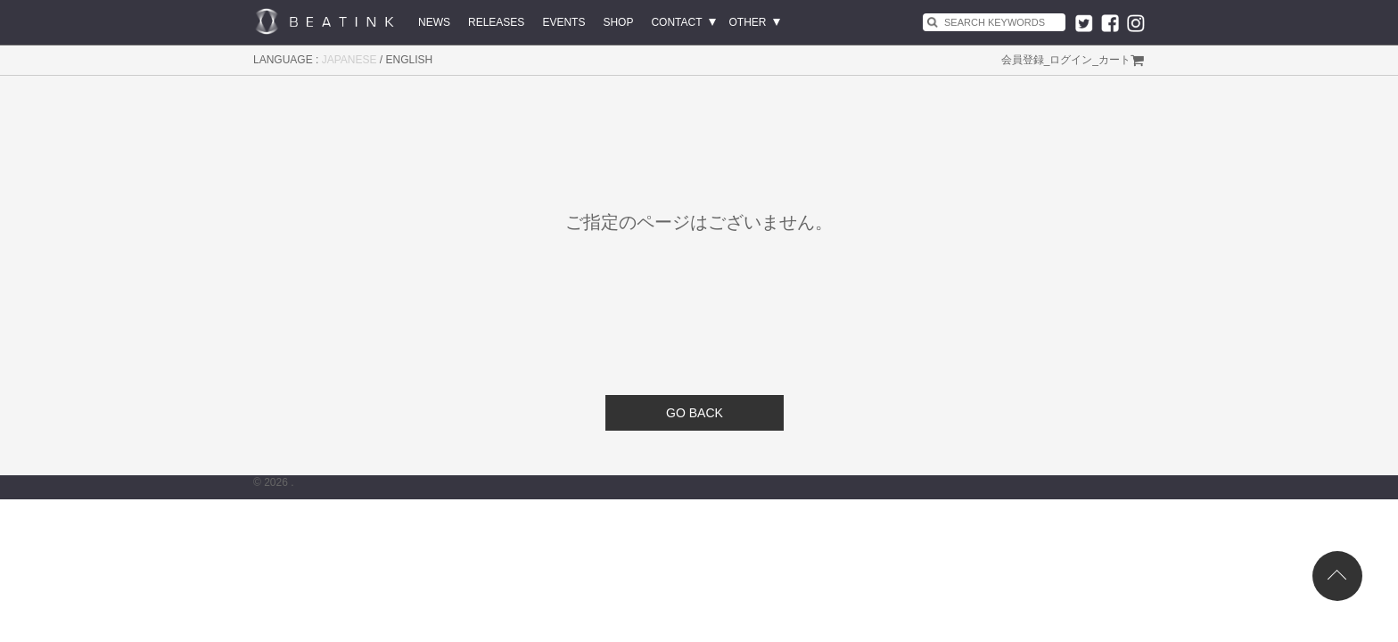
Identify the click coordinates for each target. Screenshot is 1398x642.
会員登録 (1022, 60)
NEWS (434, 22)
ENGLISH (409, 60)
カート (1114, 60)
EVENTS (563, 22)
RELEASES (496, 22)
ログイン (1070, 60)
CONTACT (676, 22)
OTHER (748, 22)
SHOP (618, 22)
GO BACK (694, 413)
